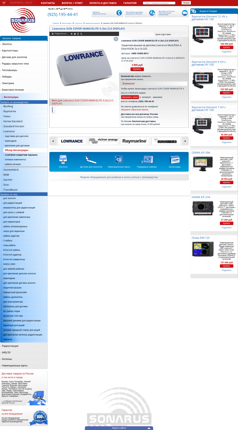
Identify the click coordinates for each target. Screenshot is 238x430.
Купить (137, 69)
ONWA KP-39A (201, 152)
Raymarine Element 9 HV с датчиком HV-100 (209, 63)
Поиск (186, 2)
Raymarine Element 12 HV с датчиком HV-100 (209, 18)
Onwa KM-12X (201, 238)
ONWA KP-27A (201, 197)
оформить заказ (130, 97)
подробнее (226, 51)
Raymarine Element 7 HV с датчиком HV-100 (209, 108)
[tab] (171, 34)
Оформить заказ (21, 3)
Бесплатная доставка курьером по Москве (134, 13)
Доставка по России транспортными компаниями (167, 13)
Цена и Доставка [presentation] (163, 34)
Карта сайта (119, 428)
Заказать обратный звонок (99, 13)
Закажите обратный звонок (134, 109)
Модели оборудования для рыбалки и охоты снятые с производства (119, 177)
